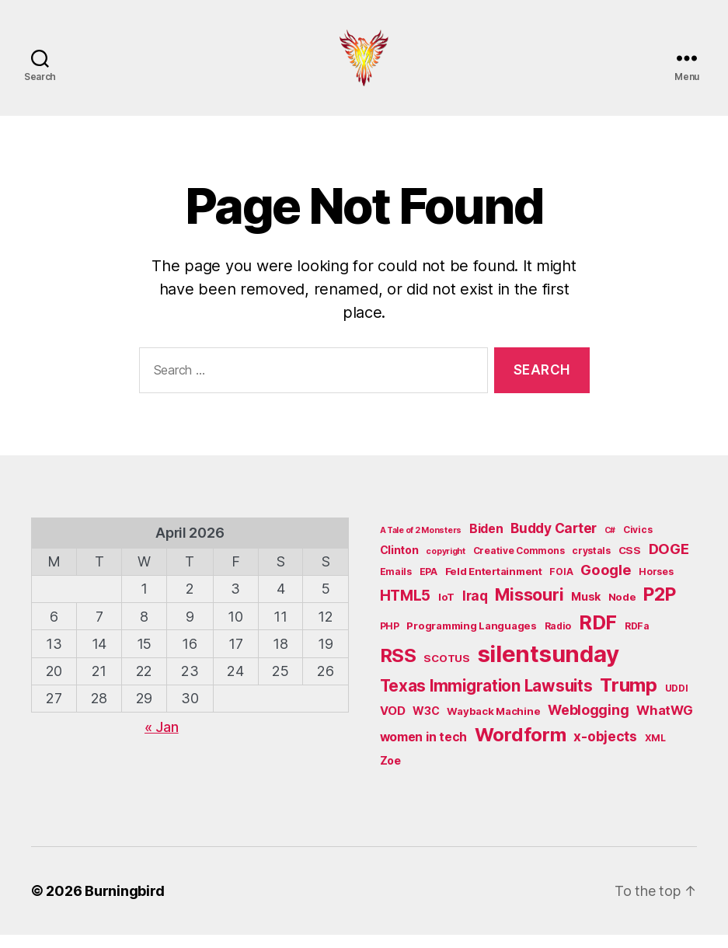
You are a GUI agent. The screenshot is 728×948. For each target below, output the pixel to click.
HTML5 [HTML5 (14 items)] (405, 609)
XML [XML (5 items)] (655, 750)
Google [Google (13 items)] (605, 582)
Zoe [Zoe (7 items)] (390, 773)
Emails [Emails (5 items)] (396, 585)
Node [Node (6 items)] (622, 610)
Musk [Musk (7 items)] (586, 609)
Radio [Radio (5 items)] (558, 638)
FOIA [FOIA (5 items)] (561, 585)
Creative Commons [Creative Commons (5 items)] (519, 564)
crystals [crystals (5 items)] (591, 564)
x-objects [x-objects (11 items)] (605, 749)
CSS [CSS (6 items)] (629, 563)
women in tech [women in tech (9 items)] (424, 749)
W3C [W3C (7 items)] (426, 723)
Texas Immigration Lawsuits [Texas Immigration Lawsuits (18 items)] (486, 698)
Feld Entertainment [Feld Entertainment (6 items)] (493, 584)
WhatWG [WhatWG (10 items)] (664, 723)
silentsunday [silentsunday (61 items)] (548, 666)
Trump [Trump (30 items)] (628, 697)
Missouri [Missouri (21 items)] (529, 608)
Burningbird (125, 904)
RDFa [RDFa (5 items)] (637, 638)
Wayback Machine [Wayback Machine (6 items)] (493, 724)
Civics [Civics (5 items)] (637, 543)
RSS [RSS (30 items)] (398, 668)
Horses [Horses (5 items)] (656, 585)
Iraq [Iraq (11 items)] (475, 609)
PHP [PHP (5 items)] (389, 638)
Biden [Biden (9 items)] (486, 542)
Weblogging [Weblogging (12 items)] (588, 723)
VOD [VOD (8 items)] (393, 724)
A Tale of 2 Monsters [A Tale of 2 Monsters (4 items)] (421, 543)
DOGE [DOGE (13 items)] (669, 561)
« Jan (162, 740)
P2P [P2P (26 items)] (659, 608)
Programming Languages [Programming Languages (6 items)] (471, 638)
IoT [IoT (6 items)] (446, 610)
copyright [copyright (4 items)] (445, 564)
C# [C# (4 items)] (609, 543)
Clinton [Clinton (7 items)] (399, 563)
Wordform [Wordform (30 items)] (520, 747)
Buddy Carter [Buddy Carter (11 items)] (553, 541)
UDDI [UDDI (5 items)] (676, 700)
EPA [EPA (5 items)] (428, 585)
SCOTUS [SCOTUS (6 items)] (446, 670)
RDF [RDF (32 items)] (598, 635)
